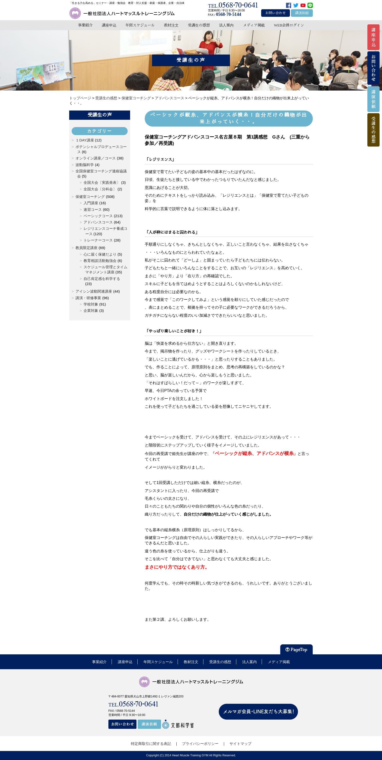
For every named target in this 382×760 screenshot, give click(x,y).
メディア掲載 (254, 25)
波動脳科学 (85, 165)
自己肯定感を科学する (102, 279)
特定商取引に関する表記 (151, 743)
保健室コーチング (90, 197)
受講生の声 (99, 115)
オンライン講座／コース (96, 158)
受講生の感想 (199, 25)
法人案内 (226, 25)
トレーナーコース (98, 240)
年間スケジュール (140, 25)
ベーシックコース (98, 216)
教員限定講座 (86, 248)
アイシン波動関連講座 (94, 291)
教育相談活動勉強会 (100, 261)
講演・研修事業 (88, 298)
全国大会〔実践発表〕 (102, 182)
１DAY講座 (85, 140)
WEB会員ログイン (289, 25)
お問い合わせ (275, 13)
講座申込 (109, 25)
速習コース (93, 209)
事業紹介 (85, 25)
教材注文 (171, 25)
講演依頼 (302, 13)
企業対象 (91, 310)
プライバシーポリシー (200, 743)
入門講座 (91, 203)
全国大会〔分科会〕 (100, 189)
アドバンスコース (98, 222)
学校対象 (91, 304)
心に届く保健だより (100, 254)
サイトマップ (240, 743)
